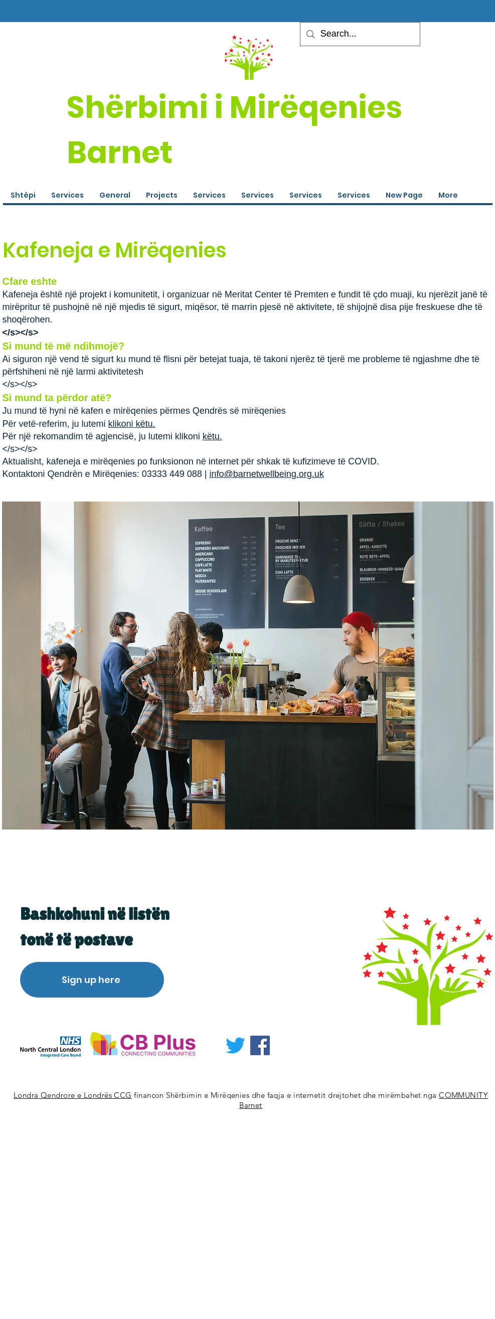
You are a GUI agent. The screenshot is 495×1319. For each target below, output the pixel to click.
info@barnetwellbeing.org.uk (266, 474)
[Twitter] (235, 1045)
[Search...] (359, 34)
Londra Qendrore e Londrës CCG (73, 1095)
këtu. (212, 436)
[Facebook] (260, 1045)
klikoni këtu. (131, 424)
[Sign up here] (92, 980)
